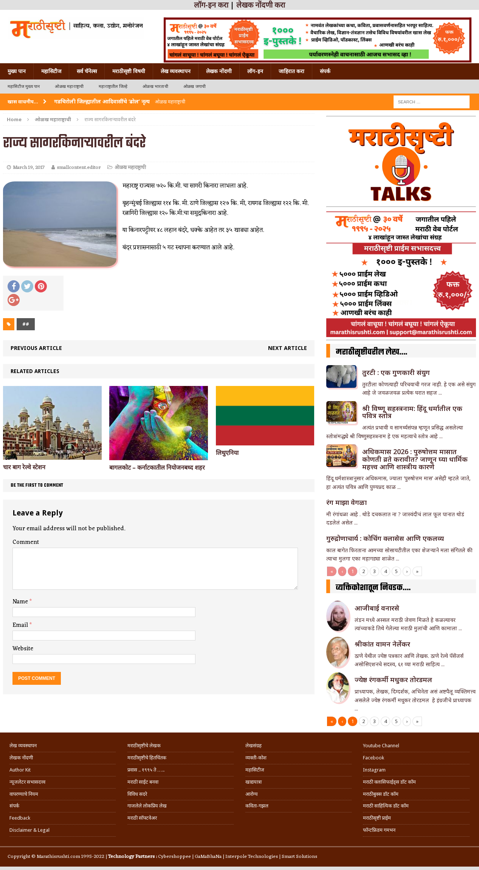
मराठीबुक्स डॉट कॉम (380, 794)
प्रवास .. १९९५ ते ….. (145, 770)
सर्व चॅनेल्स (87, 71)
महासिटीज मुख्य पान (24, 86)
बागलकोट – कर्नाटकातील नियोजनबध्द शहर (157, 467)
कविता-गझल (256, 806)
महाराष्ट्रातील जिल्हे (113, 86)
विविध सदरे (137, 794)
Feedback (19, 818)
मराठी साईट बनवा (142, 782)
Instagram (374, 770)
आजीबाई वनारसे (377, 607)
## (25, 324)
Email (20, 625)
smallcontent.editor (79, 167)
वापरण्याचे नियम (23, 794)
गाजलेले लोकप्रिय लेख (147, 806)
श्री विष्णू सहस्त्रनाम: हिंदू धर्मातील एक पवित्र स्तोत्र (412, 412)
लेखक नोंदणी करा (260, 4)
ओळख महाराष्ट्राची (69, 86)
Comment (25, 542)
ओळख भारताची (155, 86)
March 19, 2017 (29, 167)
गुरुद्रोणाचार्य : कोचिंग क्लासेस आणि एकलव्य (385, 538)
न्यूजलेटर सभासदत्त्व (27, 782)
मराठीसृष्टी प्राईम (377, 818)
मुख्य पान (17, 71)
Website (22, 649)
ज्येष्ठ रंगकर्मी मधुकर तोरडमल (394, 679)
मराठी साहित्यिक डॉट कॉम (386, 806)
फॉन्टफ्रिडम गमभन (379, 830)
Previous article (36, 347)
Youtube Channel (381, 745)
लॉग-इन (255, 71)
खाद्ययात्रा (253, 782)
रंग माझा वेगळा (346, 502)
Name (20, 602)
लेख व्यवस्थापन (176, 71)
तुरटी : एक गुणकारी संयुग (396, 372)
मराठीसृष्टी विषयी (128, 71)
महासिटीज (51, 71)
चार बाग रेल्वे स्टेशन (24, 467)
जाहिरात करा (291, 71)
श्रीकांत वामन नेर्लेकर (382, 643)
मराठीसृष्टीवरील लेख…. (371, 352)
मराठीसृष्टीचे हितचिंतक (146, 758)
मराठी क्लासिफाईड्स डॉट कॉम (389, 782)
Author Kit (20, 770)
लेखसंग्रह (253, 745)
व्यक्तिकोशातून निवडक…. (373, 587)
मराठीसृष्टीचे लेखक (144, 745)
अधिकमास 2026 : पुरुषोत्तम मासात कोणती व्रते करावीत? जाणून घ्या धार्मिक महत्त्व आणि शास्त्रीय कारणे (415, 459)
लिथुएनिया (227, 452)
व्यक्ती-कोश (256, 758)
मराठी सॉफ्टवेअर (142, 818)
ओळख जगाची (194, 86)
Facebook (373, 758)
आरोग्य (251, 794)
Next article (287, 347)
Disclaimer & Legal (29, 830)
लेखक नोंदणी (219, 71)
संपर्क (325, 71)
